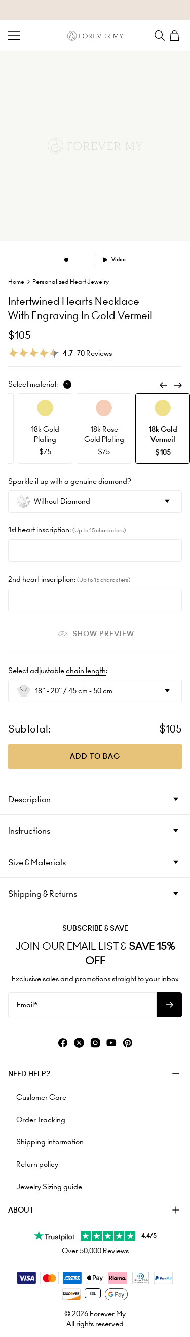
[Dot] (66, 260)
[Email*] (82, 1005)
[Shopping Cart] (176, 35)
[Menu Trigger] (14, 35)
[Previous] (164, 385)
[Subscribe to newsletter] (169, 1004)
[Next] (178, 385)
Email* (27, 1004)
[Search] (160, 35)
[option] (45, 428)
